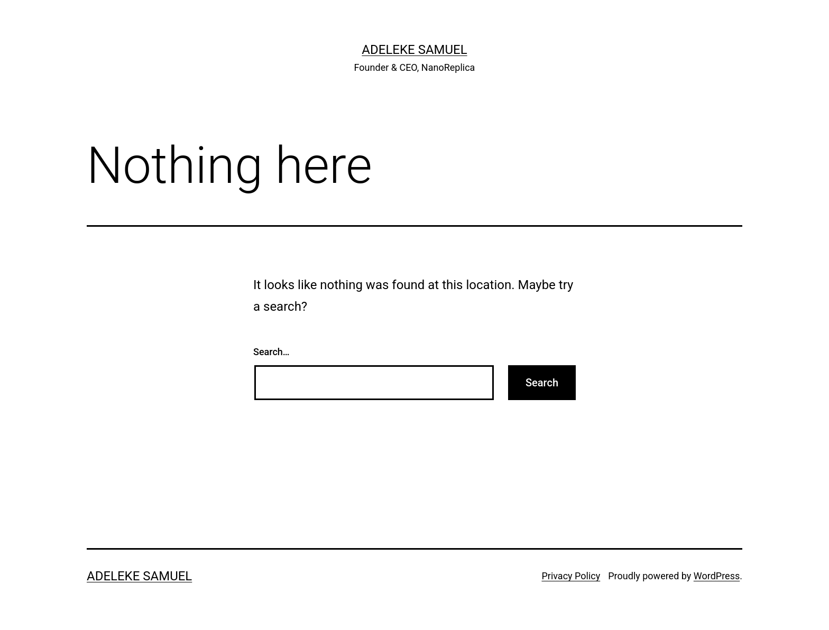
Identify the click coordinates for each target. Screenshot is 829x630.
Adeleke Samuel (414, 49)
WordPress (717, 575)
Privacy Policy (570, 575)
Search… (271, 351)
